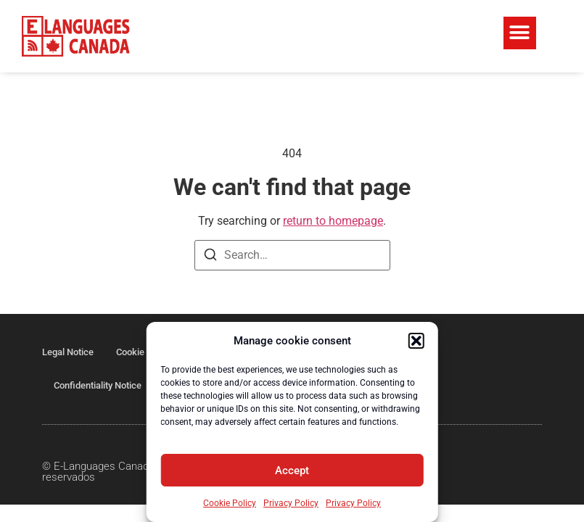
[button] (416, 341)
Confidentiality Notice (97, 385)
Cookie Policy (229, 503)
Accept (292, 470)
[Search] (210, 257)
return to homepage (333, 221)
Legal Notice (68, 352)
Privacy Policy (290, 503)
